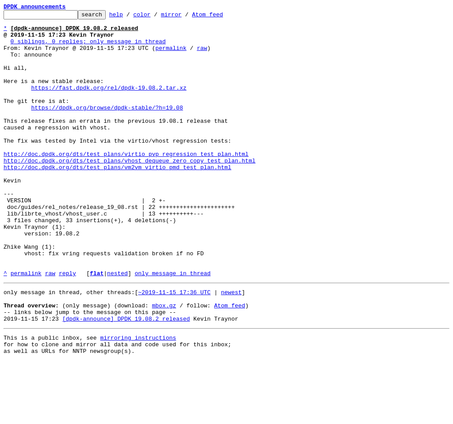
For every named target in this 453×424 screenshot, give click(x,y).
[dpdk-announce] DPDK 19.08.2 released (126, 378)
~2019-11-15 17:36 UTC (174, 346)
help (130, 17)
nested (117, 326)
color (155, 17)
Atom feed (221, 17)
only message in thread (172, 326)
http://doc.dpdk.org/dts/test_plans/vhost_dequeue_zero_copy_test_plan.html (129, 191)
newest (231, 346)
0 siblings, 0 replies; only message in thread (88, 48)
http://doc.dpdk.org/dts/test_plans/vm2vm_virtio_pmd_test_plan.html (117, 199)
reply (67, 326)
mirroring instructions (138, 398)
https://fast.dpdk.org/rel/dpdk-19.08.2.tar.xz (108, 103)
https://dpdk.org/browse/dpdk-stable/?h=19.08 (107, 127)
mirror (185, 17)
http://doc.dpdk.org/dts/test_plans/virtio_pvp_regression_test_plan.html (126, 183)
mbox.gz (164, 362)
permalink (170, 56)
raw (202, 56)
